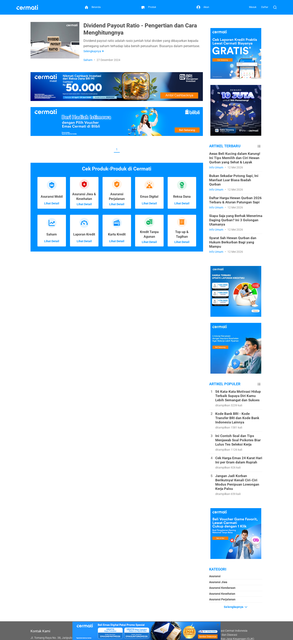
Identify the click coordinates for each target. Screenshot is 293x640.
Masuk (252, 7)
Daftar (264, 7)
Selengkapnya (236, 606)
